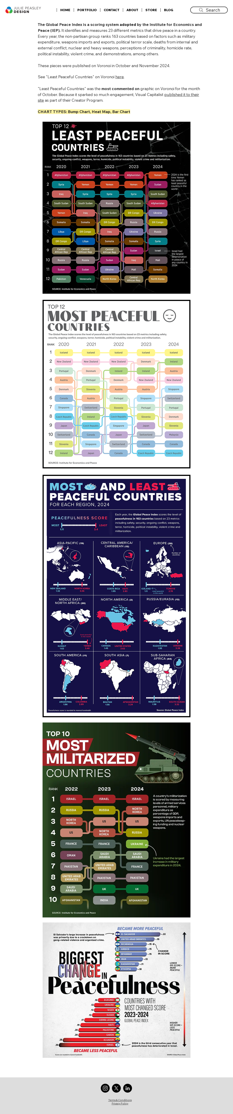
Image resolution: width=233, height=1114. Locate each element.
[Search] (209, 10)
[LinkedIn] (127, 1088)
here (119, 76)
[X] (116, 1088)
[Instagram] (105, 1088)
